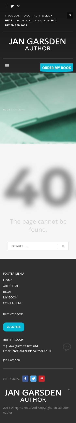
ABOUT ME (11, 286)
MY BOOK (10, 297)
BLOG (7, 291)
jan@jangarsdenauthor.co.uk (31, 351)
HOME (7, 280)
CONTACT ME (12, 303)
